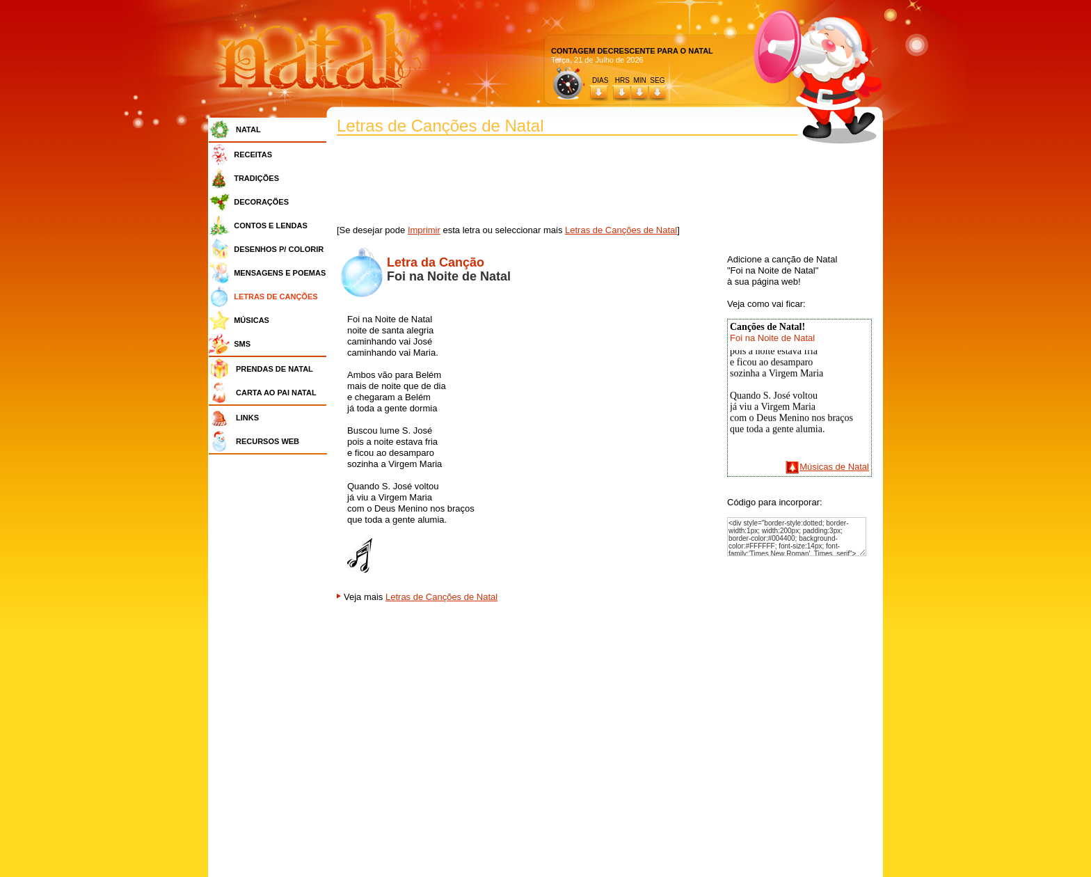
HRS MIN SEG (641, 80)
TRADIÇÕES (256, 178)
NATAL (248, 129)
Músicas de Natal (834, 466)
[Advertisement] (271, 668)
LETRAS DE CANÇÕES (275, 296)
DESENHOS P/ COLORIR (279, 249)
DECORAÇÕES (261, 202)
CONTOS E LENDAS (271, 225)
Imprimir (424, 230)
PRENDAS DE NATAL (274, 369)
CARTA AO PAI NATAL (276, 392)
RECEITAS (253, 154)
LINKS (247, 417)
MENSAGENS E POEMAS (280, 273)
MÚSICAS (251, 320)
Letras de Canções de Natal (621, 230)
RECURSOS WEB (267, 441)
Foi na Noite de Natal (772, 338)
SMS (242, 344)
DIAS (600, 80)
